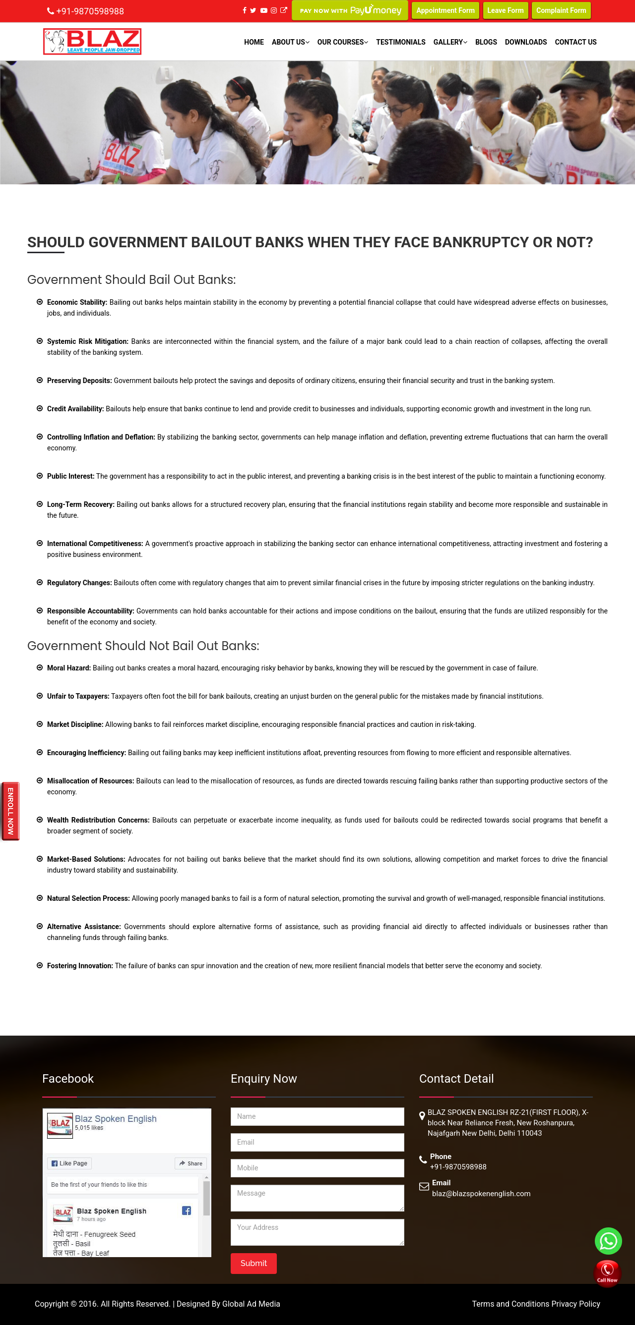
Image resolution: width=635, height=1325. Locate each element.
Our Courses (343, 42)
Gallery (450, 42)
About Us (291, 42)
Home (254, 42)
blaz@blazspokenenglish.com (481, 1193)
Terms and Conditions (511, 1304)
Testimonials (401, 42)
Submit (254, 1263)
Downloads (526, 42)
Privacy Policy (576, 1304)
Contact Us (576, 42)
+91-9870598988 (90, 11)
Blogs (486, 42)
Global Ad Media (251, 1304)
